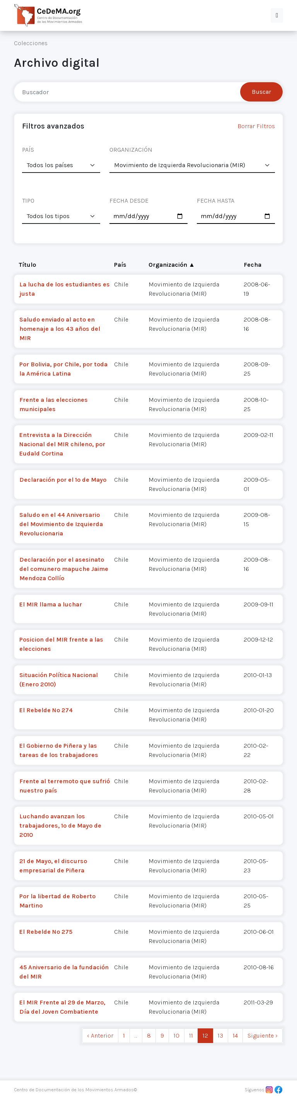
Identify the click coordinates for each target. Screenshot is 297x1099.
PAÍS (28, 149)
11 (191, 1035)
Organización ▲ (171, 264)
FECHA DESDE (128, 200)
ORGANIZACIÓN (130, 149)
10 (176, 1035)
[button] (277, 15)
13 (220, 1035)
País (120, 264)
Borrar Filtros (256, 126)
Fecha (252, 264)
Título (27, 264)
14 (235, 1035)
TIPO (28, 200)
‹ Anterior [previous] (100, 1035)
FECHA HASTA (215, 200)
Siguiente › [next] (263, 1035)
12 (205, 1035)
